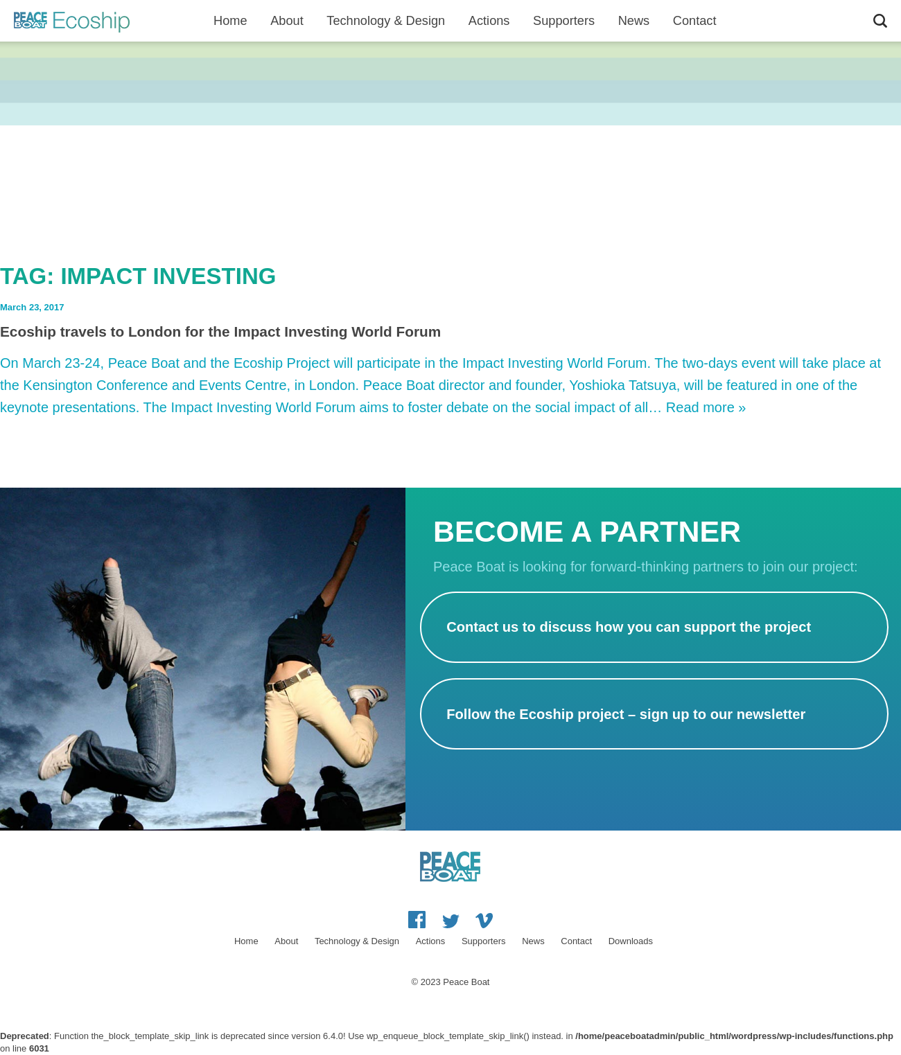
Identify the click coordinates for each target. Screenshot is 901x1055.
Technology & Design (385, 21)
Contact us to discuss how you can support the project (628, 627)
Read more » (706, 407)
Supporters (564, 21)
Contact (695, 21)
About (287, 21)
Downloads (631, 941)
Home (230, 21)
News (633, 21)
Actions (489, 21)
